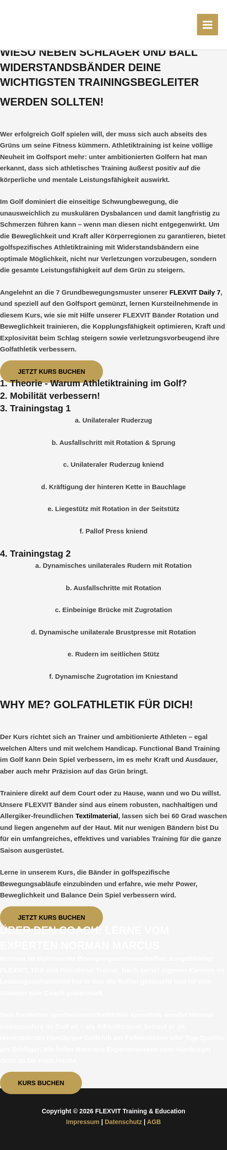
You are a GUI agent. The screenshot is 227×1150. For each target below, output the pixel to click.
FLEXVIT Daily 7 (194, 292)
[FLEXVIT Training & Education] (31, 24)
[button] (51, 371)
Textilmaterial (96, 816)
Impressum (83, 1121)
